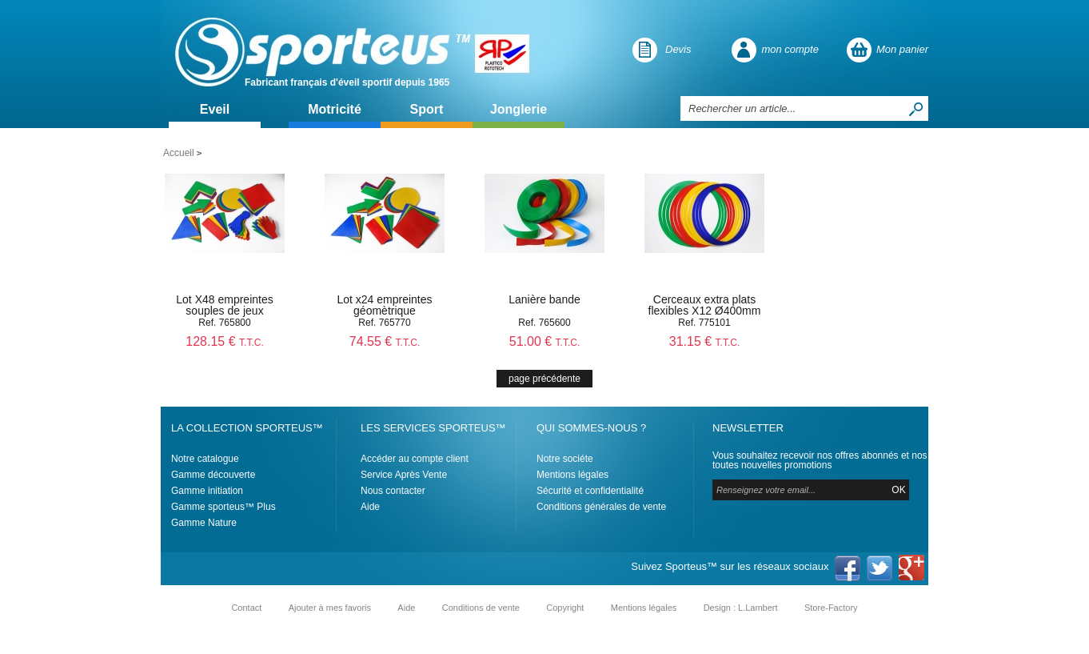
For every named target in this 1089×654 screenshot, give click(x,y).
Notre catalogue (205, 458)
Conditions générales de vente (601, 506)
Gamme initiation (207, 490)
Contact (246, 607)
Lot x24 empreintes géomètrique (384, 305)
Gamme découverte (213, 474)
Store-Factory (831, 607)
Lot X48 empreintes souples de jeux (224, 305)
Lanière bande (544, 299)
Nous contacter (393, 490)
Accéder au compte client (415, 458)
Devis (678, 49)
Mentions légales (572, 474)
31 (704, 341)
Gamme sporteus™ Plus (223, 506)
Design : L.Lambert (741, 607)
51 (544, 341)
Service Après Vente (404, 474)
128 (224, 341)
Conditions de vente (481, 607)
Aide (370, 506)
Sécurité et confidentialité (590, 490)
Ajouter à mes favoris (330, 607)
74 (385, 341)
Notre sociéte (565, 458)
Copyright (565, 607)
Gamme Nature (204, 522)
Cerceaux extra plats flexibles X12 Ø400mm (704, 305)
